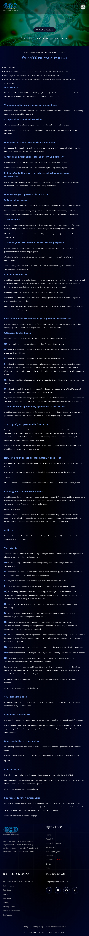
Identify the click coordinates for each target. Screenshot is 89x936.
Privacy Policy (8, 907)
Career (5, 894)
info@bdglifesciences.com (57, 882)
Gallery (6, 902)
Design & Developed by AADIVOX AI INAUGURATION (44, 926)
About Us (50, 839)
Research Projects (53, 843)
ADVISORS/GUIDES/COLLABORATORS (18, 882)
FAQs (48, 868)
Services (49, 856)
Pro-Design (8, 890)
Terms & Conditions (11, 911)
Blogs (48, 864)
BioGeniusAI (54, 860)
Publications (8, 886)
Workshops (50, 847)
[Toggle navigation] (83, 7)
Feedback (7, 898)
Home (48, 835)
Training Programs (53, 851)
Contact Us (7, 915)
